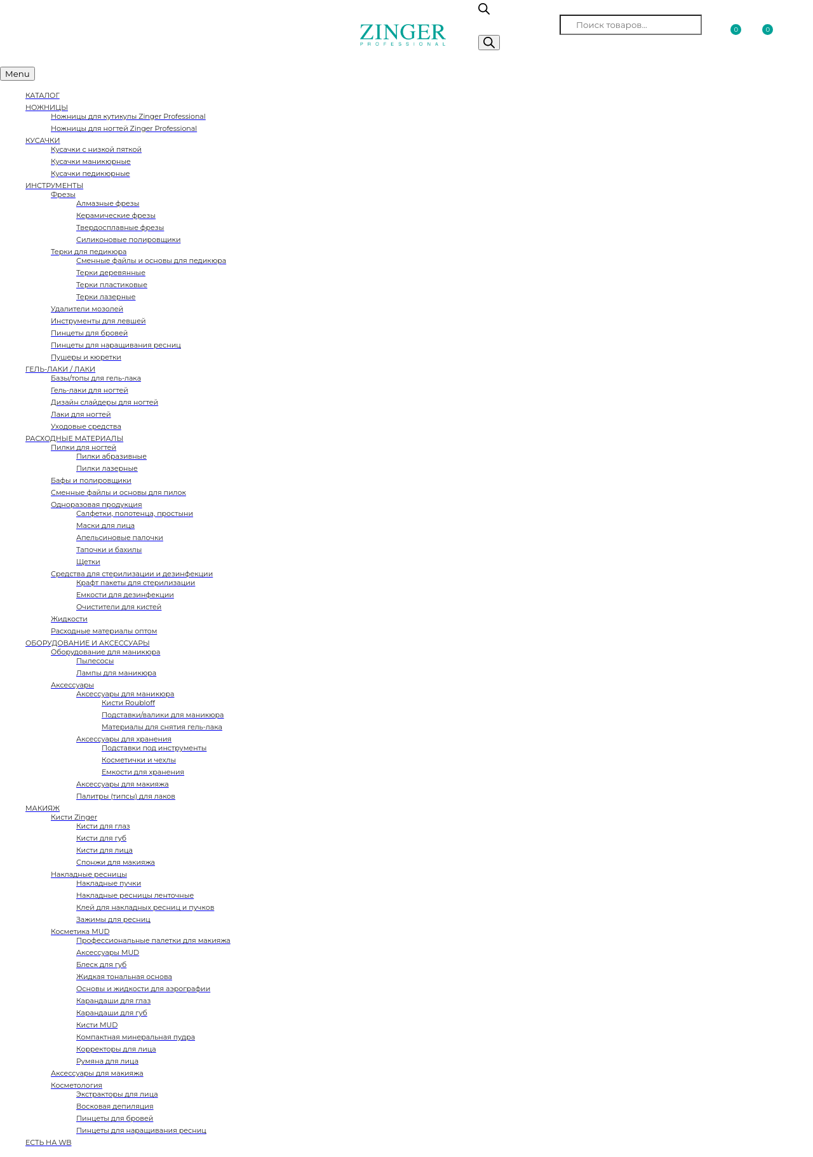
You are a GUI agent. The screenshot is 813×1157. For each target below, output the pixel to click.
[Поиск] (489, 42)
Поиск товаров (517, 24)
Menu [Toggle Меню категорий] (17, 74)
